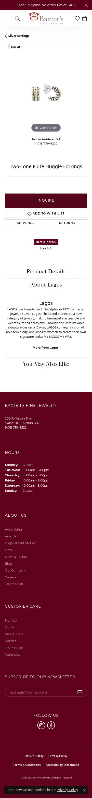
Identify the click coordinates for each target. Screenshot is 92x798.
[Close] (86, 5)
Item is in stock (46, 242)
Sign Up (11, 620)
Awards (10, 536)
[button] (17, 18)
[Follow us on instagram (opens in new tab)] (41, 725)
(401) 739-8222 (46, 144)
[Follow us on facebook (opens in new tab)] (51, 725)
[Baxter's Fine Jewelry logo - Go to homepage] (46, 18)
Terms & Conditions (27, 765)
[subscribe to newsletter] (80, 692)
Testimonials (14, 584)
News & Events (16, 557)
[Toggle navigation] (8, 18)
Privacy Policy (57, 756)
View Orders (14, 634)
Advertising (13, 529)
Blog (8, 563)
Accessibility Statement (62, 765)
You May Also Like (46, 364)
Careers (10, 577)
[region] (46, 92)
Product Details (46, 271)
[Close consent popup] (84, 790)
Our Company (15, 570)
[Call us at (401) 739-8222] (15, 427)
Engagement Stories (20, 543)
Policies (10, 641)
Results (15, 46)
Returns (67, 223)
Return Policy (34, 756)
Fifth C (10, 550)
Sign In (10, 627)
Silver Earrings (18, 36)
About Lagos (46, 284)
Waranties (12, 654)
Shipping (25, 223)
